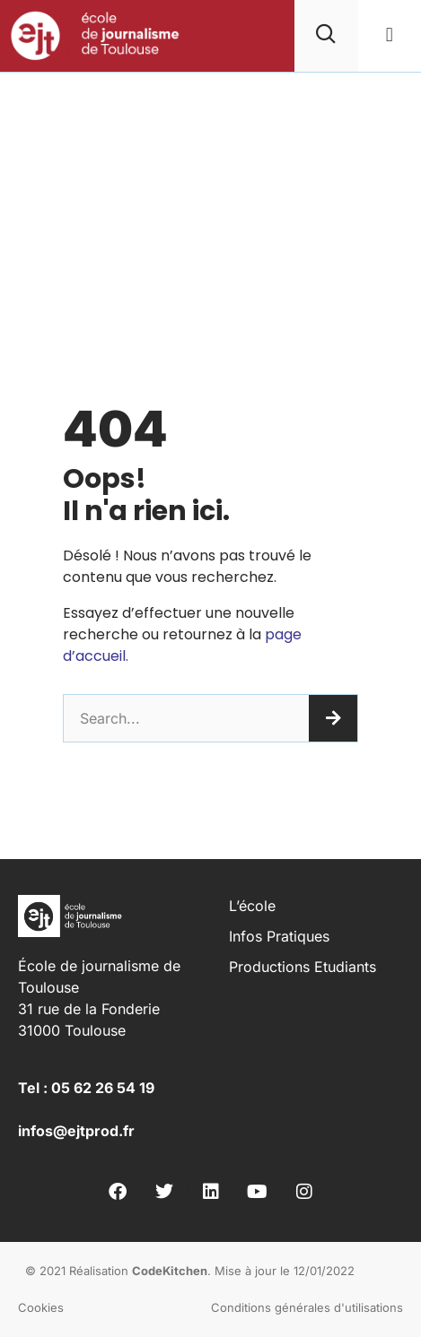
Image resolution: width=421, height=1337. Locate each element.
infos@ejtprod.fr (76, 1131)
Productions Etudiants (302, 967)
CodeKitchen (169, 1270)
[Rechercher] (333, 718)
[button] (389, 35)
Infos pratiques (279, 936)
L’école (252, 906)
